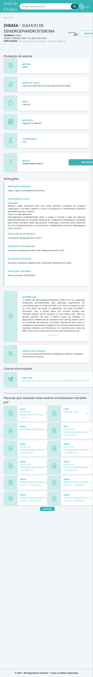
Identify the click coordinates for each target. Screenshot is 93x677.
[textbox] (49, 6)
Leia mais (53, 335)
